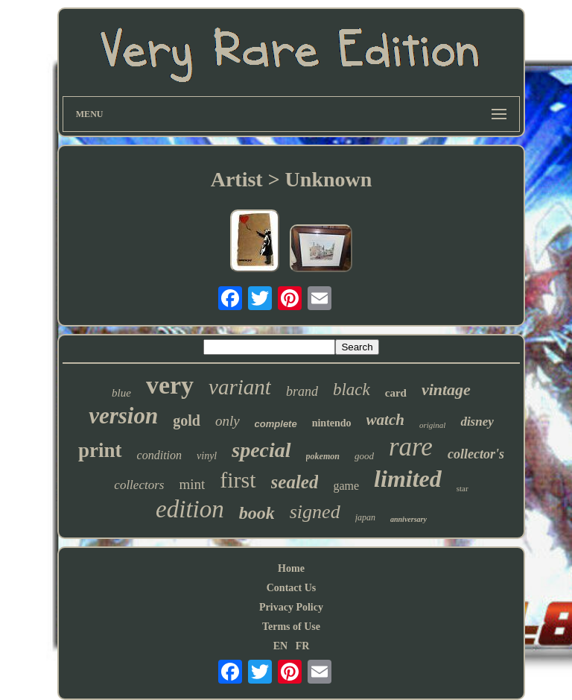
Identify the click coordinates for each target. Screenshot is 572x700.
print (100, 450)
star (462, 488)
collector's (476, 454)
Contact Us (292, 587)
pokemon (323, 456)
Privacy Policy (291, 607)
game (346, 485)
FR (303, 646)
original (432, 424)
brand (302, 391)
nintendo (332, 423)
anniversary (408, 519)
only (227, 421)
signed (315, 512)
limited (408, 478)
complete (276, 423)
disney (476, 421)
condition (159, 455)
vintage (446, 389)
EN (280, 646)
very (170, 385)
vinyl (207, 455)
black (351, 389)
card (396, 393)
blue (121, 393)
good (364, 455)
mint (192, 484)
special (261, 449)
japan (365, 517)
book (257, 513)
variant (240, 387)
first (237, 479)
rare (411, 446)
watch (385, 420)
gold (186, 420)
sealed (295, 482)
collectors (139, 485)
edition (190, 509)
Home (291, 568)
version (123, 416)
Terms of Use (291, 626)
